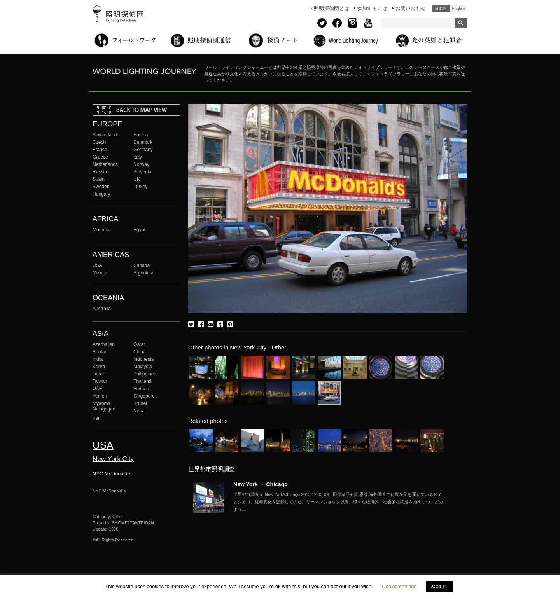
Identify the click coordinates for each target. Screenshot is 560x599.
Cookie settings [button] (399, 586)
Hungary (101, 194)
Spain (99, 179)
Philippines (144, 374)
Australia (102, 308)
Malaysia (142, 366)
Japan (99, 374)
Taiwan (100, 381)
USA (97, 265)
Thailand (142, 381)
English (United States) (458, 8)
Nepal (139, 411)
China (139, 352)
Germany (143, 149)
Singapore (144, 396)
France (100, 149)
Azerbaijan (104, 344)
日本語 (441, 8)
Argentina (143, 273)
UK (136, 179)
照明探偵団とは (331, 8)
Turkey (140, 186)
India (98, 359)
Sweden (101, 186)
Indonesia (143, 359)
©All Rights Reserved (113, 540)
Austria (140, 135)
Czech (99, 142)
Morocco (101, 229)
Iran (97, 418)
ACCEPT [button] (439, 586)
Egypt (139, 229)
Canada (141, 265)
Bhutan (100, 352)
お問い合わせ (411, 8)
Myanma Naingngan (104, 406)
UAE (97, 388)
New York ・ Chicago (260, 484)
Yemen (100, 396)
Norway (141, 164)
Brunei (140, 403)
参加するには (372, 8)
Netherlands (105, 164)
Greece (100, 157)
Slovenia (142, 172)
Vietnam (141, 388)
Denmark (142, 142)
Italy (137, 157)
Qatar (139, 344)
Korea (99, 366)
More (338, 502)
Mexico (100, 273)
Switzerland (105, 135)
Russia (100, 172)
